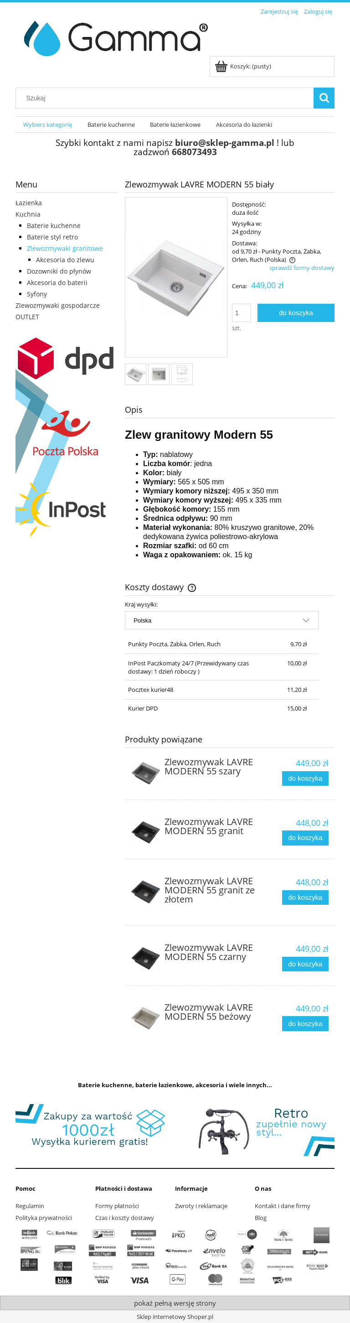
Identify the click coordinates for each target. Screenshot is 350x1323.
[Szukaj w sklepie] (167, 98)
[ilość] (241, 313)
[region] (175, 1130)
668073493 (194, 151)
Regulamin (29, 1206)
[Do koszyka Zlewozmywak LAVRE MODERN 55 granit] (305, 838)
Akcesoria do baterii (57, 282)
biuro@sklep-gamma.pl (224, 142)
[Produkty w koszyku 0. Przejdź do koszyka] (243, 66)
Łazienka (28, 202)
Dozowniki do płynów (59, 271)
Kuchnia (28, 214)
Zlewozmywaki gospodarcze (57, 305)
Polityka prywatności (43, 1218)
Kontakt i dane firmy (282, 1206)
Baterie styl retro (52, 237)
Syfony (37, 294)
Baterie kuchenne (54, 225)
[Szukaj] (324, 98)
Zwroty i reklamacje (201, 1206)
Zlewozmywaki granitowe (65, 248)
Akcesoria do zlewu (65, 259)
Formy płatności (117, 1206)
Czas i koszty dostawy (124, 1218)
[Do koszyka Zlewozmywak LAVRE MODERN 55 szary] (305, 778)
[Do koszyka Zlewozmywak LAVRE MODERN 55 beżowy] (305, 1023)
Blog (261, 1218)
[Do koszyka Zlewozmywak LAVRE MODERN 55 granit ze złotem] (305, 897)
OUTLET (27, 316)
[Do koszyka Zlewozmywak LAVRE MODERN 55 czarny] (305, 964)
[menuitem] (47, 125)
